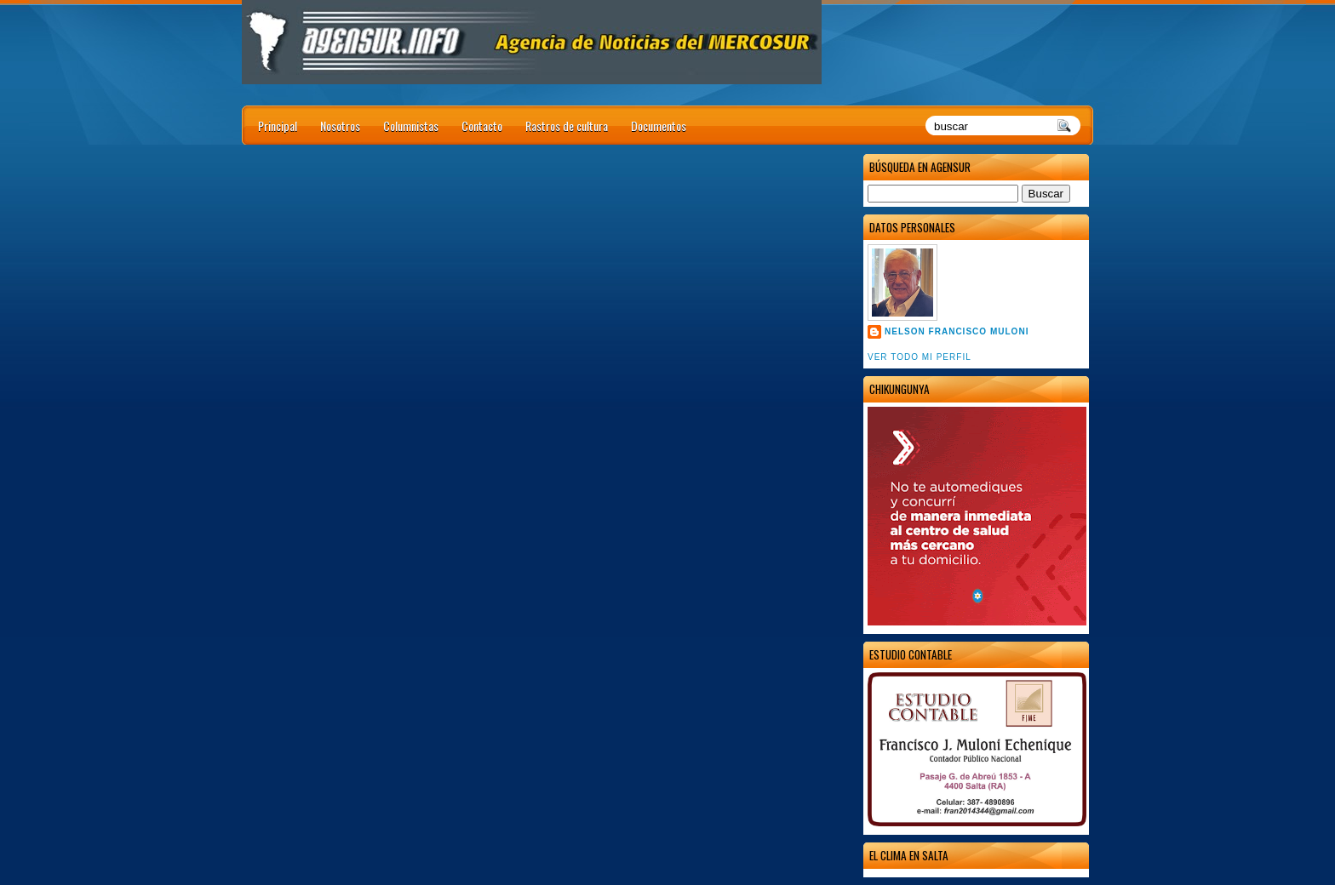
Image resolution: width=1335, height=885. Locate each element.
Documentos (658, 125)
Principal (277, 125)
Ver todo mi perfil (919, 357)
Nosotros (340, 125)
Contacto (481, 125)
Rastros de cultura (566, 125)
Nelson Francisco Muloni (956, 331)
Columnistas (410, 125)
